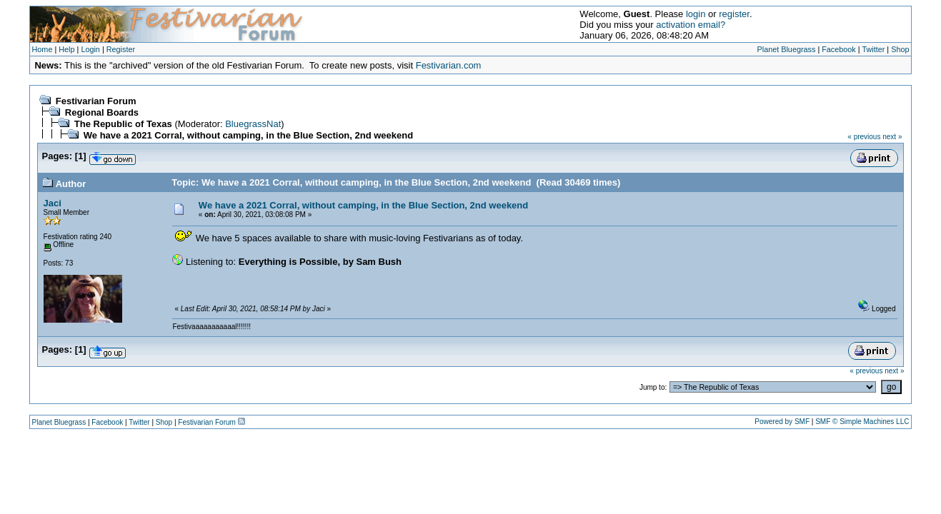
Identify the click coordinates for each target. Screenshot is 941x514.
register (734, 14)
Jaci (52, 203)
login (695, 14)
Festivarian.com (449, 65)
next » (892, 137)
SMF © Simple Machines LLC (862, 421)
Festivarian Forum (96, 101)
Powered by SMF (782, 421)
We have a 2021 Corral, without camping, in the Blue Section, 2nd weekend (248, 135)
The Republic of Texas (123, 124)
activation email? (690, 24)
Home (42, 49)
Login (90, 49)
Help (66, 49)
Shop (900, 49)
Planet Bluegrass (786, 49)
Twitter (873, 49)
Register (120, 49)
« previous (863, 137)
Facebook (839, 49)
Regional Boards (102, 112)
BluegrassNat (253, 124)
